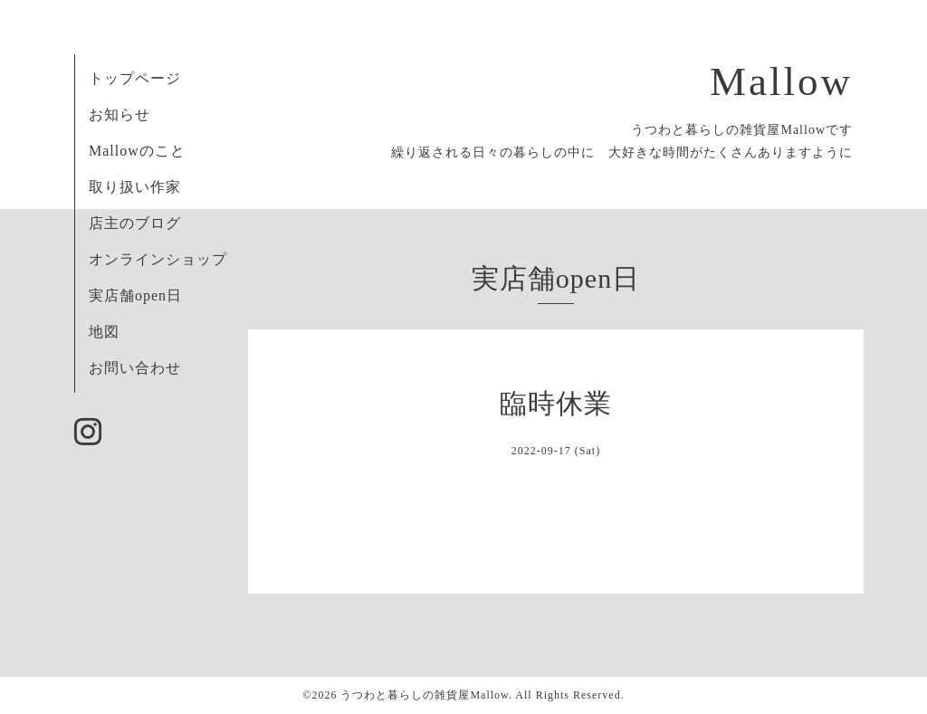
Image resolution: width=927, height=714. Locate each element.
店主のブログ (135, 223)
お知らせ (119, 114)
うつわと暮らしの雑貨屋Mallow (424, 695)
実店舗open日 (135, 295)
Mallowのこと (137, 150)
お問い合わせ (135, 368)
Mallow (781, 81)
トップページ (135, 78)
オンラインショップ (158, 259)
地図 (104, 331)
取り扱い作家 (135, 187)
